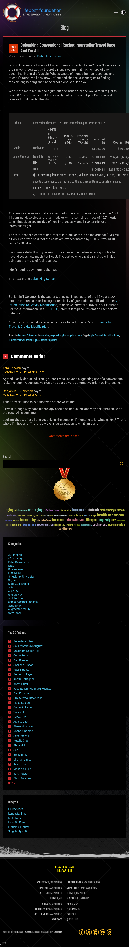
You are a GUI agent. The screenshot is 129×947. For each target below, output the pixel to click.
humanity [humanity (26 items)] (8, 521)
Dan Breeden (21, 660)
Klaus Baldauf (22, 702)
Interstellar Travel (17, 340)
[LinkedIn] (96, 932)
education (44, 336)
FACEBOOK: (42, 882)
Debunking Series (49, 56)
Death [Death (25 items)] (51, 516)
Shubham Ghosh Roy (26, 650)
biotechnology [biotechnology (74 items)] (108, 510)
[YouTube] (102, 932)
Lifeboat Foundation (24, 932)
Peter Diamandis (18, 562)
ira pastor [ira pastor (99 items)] (58, 520)
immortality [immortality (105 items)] (28, 520)
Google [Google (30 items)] (93, 516)
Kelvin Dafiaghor (23, 679)
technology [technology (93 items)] (100, 525)
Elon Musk (14, 573)
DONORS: (53, 898)
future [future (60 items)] (79, 515)
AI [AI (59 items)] (15, 510)
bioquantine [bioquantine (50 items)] (65, 510)
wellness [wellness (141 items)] (65, 529)
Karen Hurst (20, 684)
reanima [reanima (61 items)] (16, 524)
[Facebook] (82, 932)
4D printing (15, 558)
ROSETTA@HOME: (42, 914)
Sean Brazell (21, 736)
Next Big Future (17, 822)
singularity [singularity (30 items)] (69, 525)
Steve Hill (19, 745)
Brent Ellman (21, 754)
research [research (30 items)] (57, 525)
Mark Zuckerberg (18, 584)
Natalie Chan (21, 740)
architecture (15, 598)
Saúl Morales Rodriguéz (28, 646)
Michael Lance (22, 759)
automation (15, 612)
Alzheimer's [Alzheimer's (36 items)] (22, 510)
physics (65, 336)
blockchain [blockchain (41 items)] (11, 515)
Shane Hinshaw (23, 726)
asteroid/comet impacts (23, 602)
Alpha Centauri (96, 336)
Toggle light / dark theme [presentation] (123, 12)
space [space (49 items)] (77, 524)
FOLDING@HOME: (43, 909)
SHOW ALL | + (13, 783)
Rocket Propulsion (49, 340)
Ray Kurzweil (16, 569)
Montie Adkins (22, 769)
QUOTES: (70, 919)
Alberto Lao (20, 721)
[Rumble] (109, 932)
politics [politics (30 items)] (8, 525)
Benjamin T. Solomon (28, 336)
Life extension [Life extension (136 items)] (75, 520)
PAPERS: (70, 914)
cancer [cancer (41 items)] (29, 515)
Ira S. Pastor (20, 773)
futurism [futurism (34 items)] (87, 516)
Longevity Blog (17, 813)
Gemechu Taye (22, 674)
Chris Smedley (22, 778)
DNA (11, 565)
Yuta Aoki (19, 712)
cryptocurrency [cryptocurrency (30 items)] (38, 516)
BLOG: (69, 893)
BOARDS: (71, 898)
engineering (55, 336)
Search (122, 464)
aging (11, 587)
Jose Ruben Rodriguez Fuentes (32, 688)
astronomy (14, 605)
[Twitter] (89, 932)
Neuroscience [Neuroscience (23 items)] (121, 521)
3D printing (15, 554)
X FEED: (43, 893)
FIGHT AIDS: (46, 904)
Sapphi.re (58, 932)
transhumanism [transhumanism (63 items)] (116, 524)
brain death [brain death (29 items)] (21, 516)
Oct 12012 (13, 48)
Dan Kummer (21, 693)
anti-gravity (15, 594)
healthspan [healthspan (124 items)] (116, 515)
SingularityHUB (17, 831)
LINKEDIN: (43, 888)
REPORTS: (71, 904)
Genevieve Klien (23, 641)
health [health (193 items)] (102, 515)
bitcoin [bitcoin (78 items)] (121, 510)
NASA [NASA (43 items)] (113, 520)
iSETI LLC (51, 309)
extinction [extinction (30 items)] (71, 516)
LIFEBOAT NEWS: (74, 882)
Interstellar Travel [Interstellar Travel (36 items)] (44, 520)
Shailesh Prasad (23, 665)
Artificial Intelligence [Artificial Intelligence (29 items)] (51, 511)
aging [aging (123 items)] (10, 510)
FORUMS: (56, 919)
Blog (64, 28)
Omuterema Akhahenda (27, 698)
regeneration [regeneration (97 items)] (45, 525)
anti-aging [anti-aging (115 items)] (35, 510)
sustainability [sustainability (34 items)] (86, 525)
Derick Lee (19, 717)
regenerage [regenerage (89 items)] (29, 525)
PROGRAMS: (72, 909)
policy (73, 336)
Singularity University (21, 576)
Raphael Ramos (23, 731)
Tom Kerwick (12, 368)
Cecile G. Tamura (23, 707)
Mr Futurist (15, 818)
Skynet (12, 580)
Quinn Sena (20, 655)
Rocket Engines (33, 340)
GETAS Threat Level (64, 869)
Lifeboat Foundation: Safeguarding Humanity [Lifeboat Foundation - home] (56, 12)
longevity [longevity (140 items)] (104, 520)
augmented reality (19, 609)
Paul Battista (21, 669)
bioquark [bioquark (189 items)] (79, 510)
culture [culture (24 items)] (46, 516)
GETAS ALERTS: (73, 888)
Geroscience (15, 809)
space (79, 336)
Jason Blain (20, 764)
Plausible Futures (18, 827)
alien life (13, 591)
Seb (15, 750)
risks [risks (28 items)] (63, 525)
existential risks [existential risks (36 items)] (60, 516)
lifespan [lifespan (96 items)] (91, 520)
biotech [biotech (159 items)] (93, 510)
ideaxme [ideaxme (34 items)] (16, 520)
